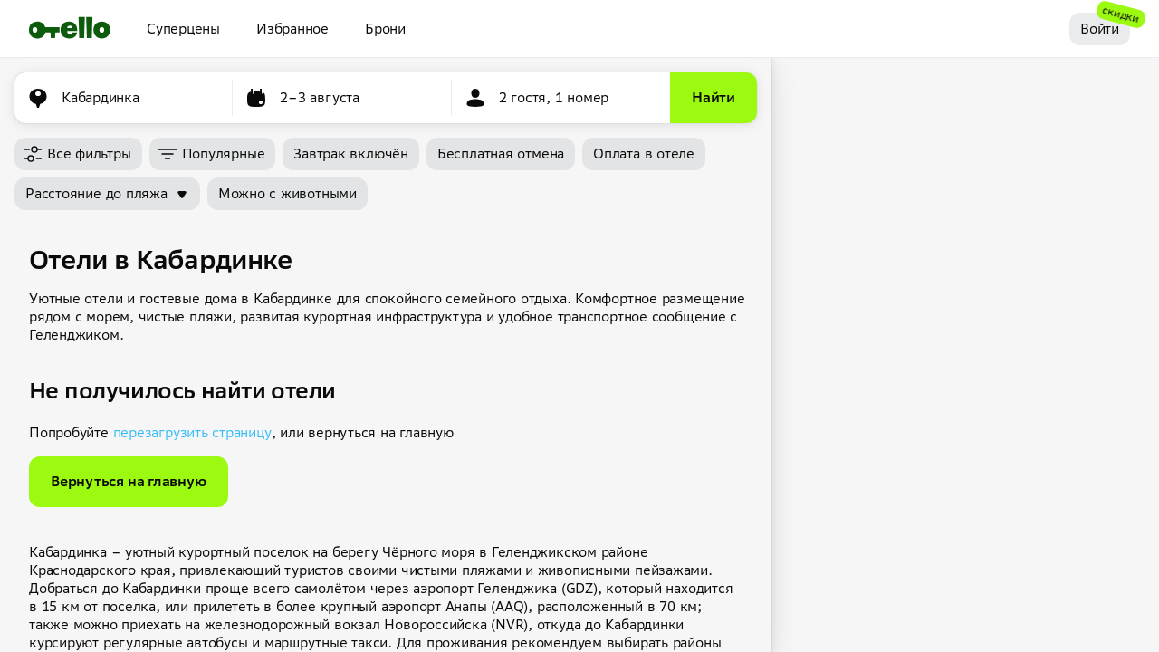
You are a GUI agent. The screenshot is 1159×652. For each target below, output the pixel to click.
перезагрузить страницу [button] (192, 432)
